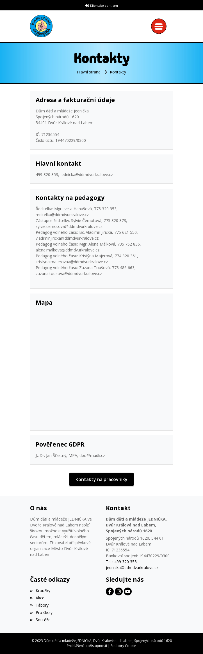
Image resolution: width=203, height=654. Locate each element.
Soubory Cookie (123, 645)
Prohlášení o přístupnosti (87, 645)
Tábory (39, 605)
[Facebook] (110, 591)
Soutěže (40, 619)
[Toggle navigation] (160, 26)
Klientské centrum (104, 5)
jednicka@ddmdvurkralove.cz (132, 567)
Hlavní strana (89, 72)
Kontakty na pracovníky (101, 479)
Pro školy (41, 612)
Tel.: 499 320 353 (121, 561)
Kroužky (40, 590)
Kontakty (118, 72)
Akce (37, 597)
